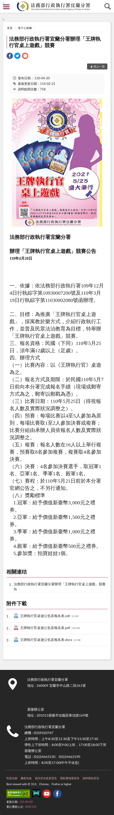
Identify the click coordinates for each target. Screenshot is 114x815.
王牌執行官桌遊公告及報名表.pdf (50, 628)
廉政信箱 (26, 778)
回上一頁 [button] (99, 66)
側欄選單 (6, 6)
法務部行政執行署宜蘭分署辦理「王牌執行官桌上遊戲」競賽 (55, 42)
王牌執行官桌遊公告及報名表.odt (49, 616)
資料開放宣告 (91, 778)
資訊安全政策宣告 (46, 778)
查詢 (107, 6)
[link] (10, 56)
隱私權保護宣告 (69, 778)
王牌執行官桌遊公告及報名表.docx (50, 640)
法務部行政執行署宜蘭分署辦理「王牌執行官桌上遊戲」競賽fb (60, 586)
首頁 (10, 28)
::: (3, 3)
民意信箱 (11, 778)
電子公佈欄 (25, 28)
